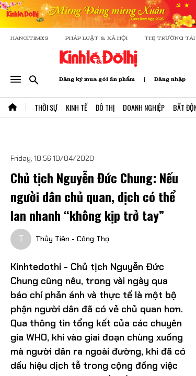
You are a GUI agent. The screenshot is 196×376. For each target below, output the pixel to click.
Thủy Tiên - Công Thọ (72, 238)
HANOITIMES (29, 37)
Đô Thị (105, 107)
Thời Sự (45, 107)
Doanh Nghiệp (144, 107)
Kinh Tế (76, 107)
